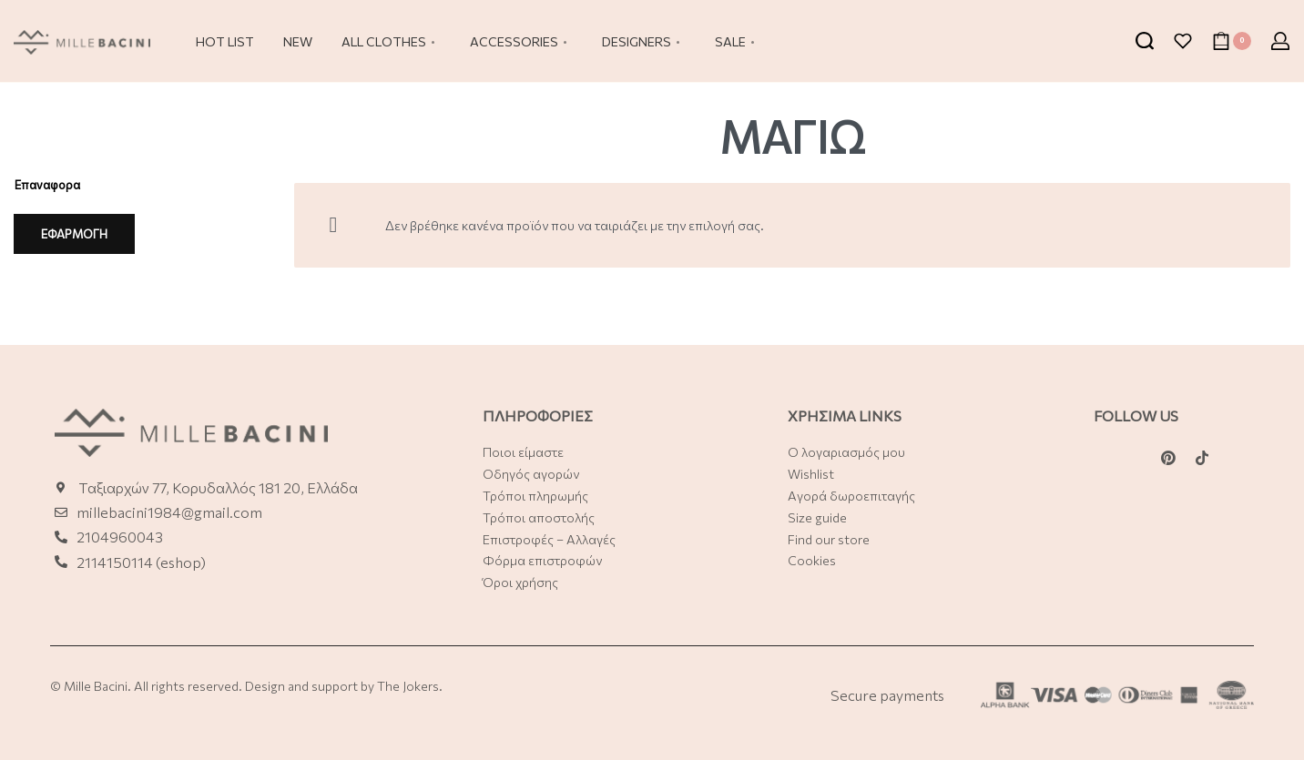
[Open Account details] (1280, 41)
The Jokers (408, 686)
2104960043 (119, 536)
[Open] (1183, 41)
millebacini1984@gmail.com (169, 512)
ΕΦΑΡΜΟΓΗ (74, 234)
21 (83, 562)
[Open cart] (1231, 41)
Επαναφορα (47, 184)
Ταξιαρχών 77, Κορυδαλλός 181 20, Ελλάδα (218, 487)
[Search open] (1145, 41)
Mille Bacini (95, 686)
